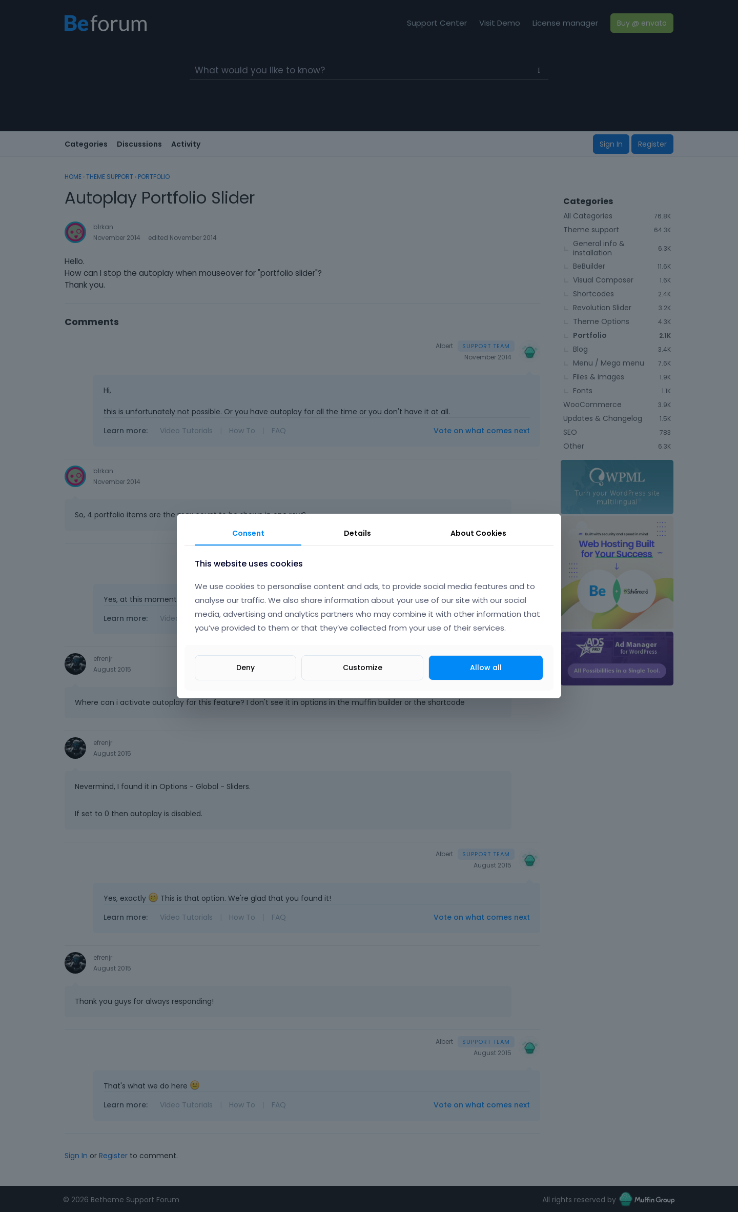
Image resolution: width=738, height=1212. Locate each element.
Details (357, 533)
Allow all (486, 667)
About (478, 533)
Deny (245, 667)
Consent (248, 533)
